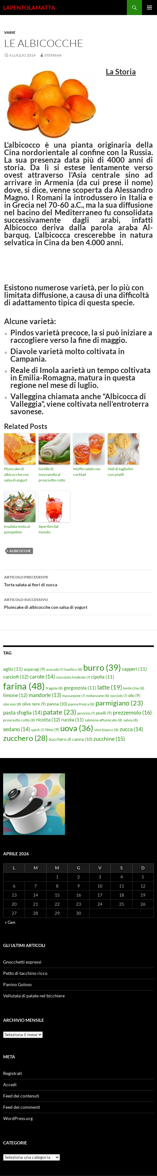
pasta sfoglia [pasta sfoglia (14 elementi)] (22, 712)
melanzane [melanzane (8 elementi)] (97, 695)
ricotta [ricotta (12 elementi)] (48, 719)
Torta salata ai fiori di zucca (78, 580)
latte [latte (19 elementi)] (109, 687)
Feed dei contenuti (21, 1095)
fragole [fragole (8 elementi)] (54, 688)
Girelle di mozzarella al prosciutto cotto (52, 474)
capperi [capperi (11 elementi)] (134, 669)
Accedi (10, 1084)
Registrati (12, 1073)
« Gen (10, 922)
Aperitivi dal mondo (48, 529)
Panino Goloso (17, 984)
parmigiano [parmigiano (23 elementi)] (119, 703)
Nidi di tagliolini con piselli (120, 471)
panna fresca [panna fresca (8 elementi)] (81, 704)
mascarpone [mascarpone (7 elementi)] (73, 696)
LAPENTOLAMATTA (29, 7)
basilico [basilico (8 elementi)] (73, 669)
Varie (9, 32)
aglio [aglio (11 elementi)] (13, 669)
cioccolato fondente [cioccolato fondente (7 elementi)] (73, 677)
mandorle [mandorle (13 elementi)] (45, 695)
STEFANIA (53, 55)
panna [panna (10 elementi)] (57, 703)
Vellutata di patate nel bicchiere (34, 995)
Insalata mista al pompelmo (17, 529)
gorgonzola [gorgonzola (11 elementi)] (80, 687)
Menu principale (149, 7)
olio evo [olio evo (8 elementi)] (12, 704)
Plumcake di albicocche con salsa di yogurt (16, 474)
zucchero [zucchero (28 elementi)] (25, 737)
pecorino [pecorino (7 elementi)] (86, 713)
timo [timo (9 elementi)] (52, 729)
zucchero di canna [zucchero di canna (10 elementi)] (70, 739)
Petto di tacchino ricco (25, 973)
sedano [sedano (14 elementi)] (16, 729)
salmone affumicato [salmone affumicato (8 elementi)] (103, 720)
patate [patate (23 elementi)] (59, 712)
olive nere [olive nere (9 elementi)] (34, 703)
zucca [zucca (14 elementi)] (131, 729)
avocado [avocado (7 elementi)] (54, 669)
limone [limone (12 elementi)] (15, 695)
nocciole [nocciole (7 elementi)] (118, 696)
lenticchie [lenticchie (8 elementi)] (133, 688)
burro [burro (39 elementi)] (102, 667)
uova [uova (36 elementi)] (76, 728)
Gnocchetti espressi (22, 962)
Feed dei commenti (21, 1107)
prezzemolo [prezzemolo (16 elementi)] (132, 712)
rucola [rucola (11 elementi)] (72, 719)
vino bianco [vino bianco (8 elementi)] (106, 729)
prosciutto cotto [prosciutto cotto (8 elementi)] (19, 720)
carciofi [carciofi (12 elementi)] (16, 677)
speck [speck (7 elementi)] (37, 730)
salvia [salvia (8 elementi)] (130, 720)
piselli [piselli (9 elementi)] (104, 712)
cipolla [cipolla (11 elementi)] (102, 677)
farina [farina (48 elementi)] (24, 685)
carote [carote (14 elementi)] (42, 676)
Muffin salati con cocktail (86, 471)
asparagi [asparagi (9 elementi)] (34, 669)
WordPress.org (18, 1118)
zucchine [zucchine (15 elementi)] (109, 738)
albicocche (20, 551)
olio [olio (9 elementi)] (134, 695)
